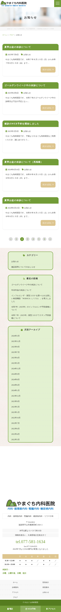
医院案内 (46, 587)
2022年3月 (15, 440)
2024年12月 (15, 369)
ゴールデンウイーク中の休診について (26, 285)
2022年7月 (15, 423)
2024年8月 (15, 379)
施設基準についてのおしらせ (23, 267)
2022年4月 (15, 434)
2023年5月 (15, 407)
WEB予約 (30, 609)
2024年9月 (15, 374)
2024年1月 (15, 390)
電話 (10, 609)
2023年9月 (15, 401)
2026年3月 (15, 336)
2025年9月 (15, 347)
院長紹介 (46, 582)
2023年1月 (15, 412)
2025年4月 (15, 358)
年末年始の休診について (21, 290)
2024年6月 (15, 385)
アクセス (15, 592)
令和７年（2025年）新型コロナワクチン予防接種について (31, 316)
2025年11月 (15, 341)
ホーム (15, 582)
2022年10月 (15, 418)
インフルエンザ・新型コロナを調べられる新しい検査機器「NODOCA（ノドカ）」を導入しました (31, 298)
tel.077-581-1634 (30, 541)
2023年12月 (15, 396)
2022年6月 (15, 429)
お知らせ (27, 55)
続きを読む (47, 70)
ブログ (15, 597)
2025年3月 (15, 363)
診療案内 (15, 587)
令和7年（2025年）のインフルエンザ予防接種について (31, 308)
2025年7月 (15, 352)
